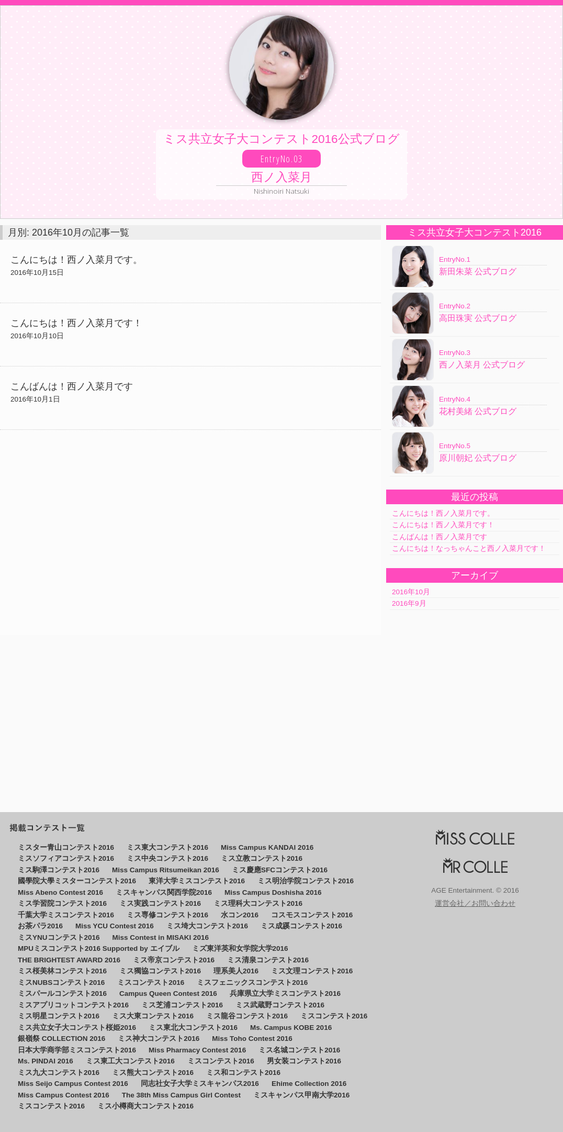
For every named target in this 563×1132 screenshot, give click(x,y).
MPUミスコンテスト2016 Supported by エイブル (98, 948)
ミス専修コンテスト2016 (167, 915)
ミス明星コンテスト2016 (58, 1016)
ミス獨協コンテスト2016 (160, 971)
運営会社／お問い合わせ (475, 903)
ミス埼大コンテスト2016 (207, 926)
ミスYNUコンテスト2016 (59, 937)
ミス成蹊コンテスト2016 (301, 926)
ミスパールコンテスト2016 (62, 993)
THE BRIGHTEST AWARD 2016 (69, 960)
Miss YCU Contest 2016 (114, 926)
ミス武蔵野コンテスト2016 (279, 1005)
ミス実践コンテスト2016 (160, 903)
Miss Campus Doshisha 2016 (272, 892)
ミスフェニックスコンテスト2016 (252, 982)
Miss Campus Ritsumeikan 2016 (165, 870)
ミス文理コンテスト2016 (312, 971)
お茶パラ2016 (40, 926)
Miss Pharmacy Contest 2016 (197, 1050)
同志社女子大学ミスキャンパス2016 (200, 1083)
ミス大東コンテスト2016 (153, 1016)
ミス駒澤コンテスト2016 (58, 870)
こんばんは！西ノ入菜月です (439, 537)
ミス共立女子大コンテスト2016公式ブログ (281, 164)
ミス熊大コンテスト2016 (153, 1072)
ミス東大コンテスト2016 (167, 847)
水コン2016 (239, 915)
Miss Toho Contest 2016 (252, 1038)
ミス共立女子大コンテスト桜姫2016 (77, 1027)
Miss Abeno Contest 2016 (60, 892)
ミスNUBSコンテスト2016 (61, 982)
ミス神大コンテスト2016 (158, 1038)
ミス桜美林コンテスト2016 (62, 971)
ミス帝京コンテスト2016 (174, 960)
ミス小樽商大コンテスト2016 (145, 1106)
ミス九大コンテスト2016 (58, 1072)
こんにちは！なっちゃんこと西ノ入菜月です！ (469, 548)
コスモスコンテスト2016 (312, 915)
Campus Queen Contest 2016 (168, 993)
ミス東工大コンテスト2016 (130, 1061)
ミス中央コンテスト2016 (167, 858)
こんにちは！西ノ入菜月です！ (443, 525)
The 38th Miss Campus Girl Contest (181, 1095)
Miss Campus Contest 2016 (63, 1095)
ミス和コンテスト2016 (243, 1072)
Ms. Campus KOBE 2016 (291, 1027)
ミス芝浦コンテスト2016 (182, 1005)
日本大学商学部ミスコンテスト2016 (77, 1050)
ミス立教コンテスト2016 (261, 858)
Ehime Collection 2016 (309, 1083)
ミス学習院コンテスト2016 (62, 903)
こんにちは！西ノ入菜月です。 (443, 513)
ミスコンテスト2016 (150, 982)
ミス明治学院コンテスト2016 (305, 881)
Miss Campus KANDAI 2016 (267, 847)
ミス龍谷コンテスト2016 (247, 1016)
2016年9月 (409, 603)
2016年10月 (411, 592)
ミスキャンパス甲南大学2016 (301, 1095)
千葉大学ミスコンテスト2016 (66, 915)
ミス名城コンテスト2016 (299, 1050)
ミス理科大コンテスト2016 (257, 903)
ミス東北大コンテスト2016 (193, 1027)
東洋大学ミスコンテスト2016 (197, 881)
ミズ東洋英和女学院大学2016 (240, 948)
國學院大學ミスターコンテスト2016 (77, 881)
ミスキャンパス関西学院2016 (164, 892)
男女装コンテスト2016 (304, 1061)
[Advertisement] (190, 532)
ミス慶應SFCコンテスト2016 (280, 870)
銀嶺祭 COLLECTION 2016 (61, 1038)
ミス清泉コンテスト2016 (268, 960)
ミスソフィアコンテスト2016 (66, 858)
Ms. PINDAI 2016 (45, 1061)
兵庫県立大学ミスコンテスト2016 (285, 993)
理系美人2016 (235, 971)
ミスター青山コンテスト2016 (66, 847)
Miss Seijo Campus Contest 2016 (73, 1083)
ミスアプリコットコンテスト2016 (73, 1005)
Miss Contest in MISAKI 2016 (160, 937)
